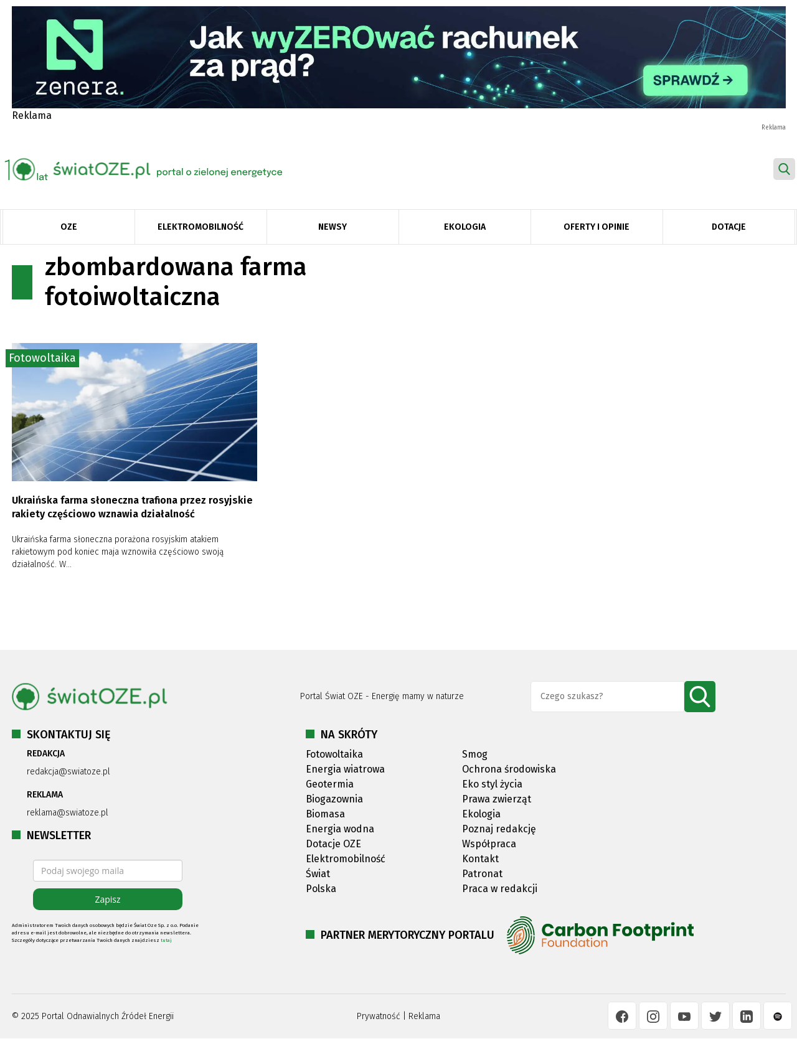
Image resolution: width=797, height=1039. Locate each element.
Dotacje (729, 227)
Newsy (332, 227)
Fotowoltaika (42, 358)
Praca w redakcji (499, 889)
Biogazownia (334, 799)
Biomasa (325, 814)
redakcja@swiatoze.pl (68, 771)
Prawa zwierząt (496, 799)
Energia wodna (340, 829)
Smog (475, 754)
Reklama (424, 1016)
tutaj (166, 940)
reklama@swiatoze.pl (67, 812)
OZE (68, 227)
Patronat (482, 874)
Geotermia (330, 784)
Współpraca (489, 844)
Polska (321, 889)
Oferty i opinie (597, 227)
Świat (318, 874)
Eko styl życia (492, 784)
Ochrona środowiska (509, 769)
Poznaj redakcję (499, 829)
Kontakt (480, 859)
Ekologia (465, 227)
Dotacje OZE (333, 844)
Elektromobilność (200, 227)
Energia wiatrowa (345, 769)
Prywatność (378, 1016)
